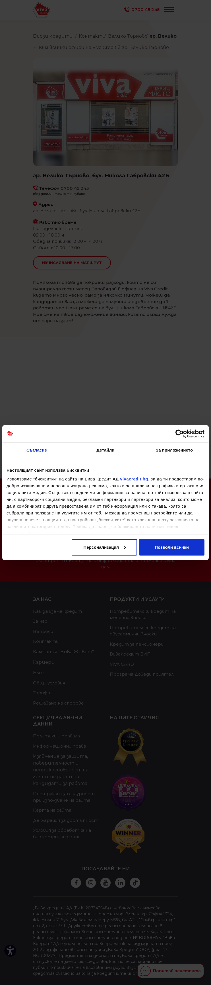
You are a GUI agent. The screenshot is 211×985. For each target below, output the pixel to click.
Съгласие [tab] (36, 450)
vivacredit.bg (134, 478)
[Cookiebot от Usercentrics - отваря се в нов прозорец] (179, 433)
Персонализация (104, 547)
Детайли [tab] (105, 450)
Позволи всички (172, 547)
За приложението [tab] (174, 450)
